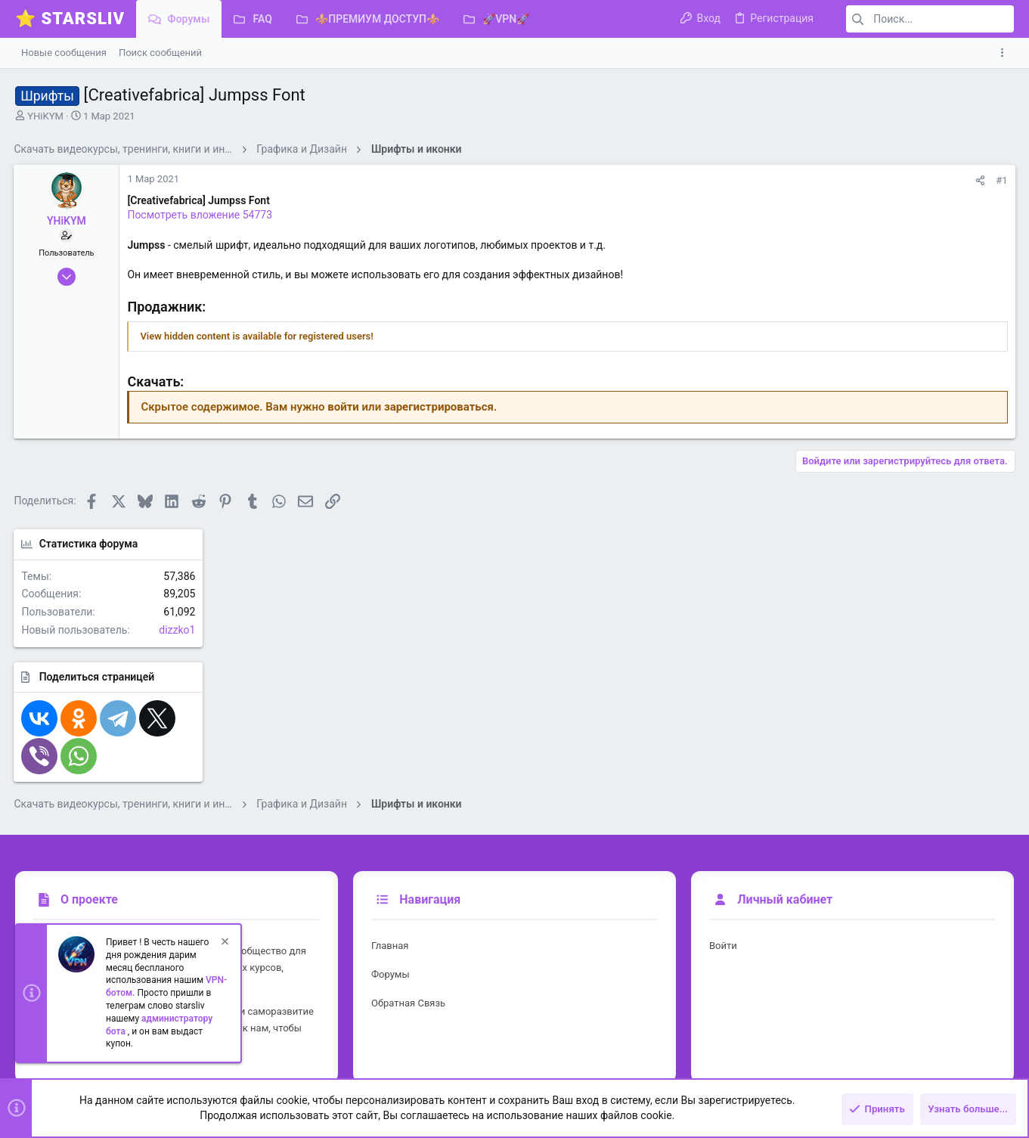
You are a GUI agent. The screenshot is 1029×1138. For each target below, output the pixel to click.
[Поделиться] (775, 180)
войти (345, 407)
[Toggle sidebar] (1005, 53)
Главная (389, 903)
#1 (796, 180)
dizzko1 (988, 265)
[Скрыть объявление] (224, 948)
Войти (723, 903)
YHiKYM (45, 116)
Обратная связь (408, 960)
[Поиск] (919, 19)
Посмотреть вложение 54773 (201, 215)
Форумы (390, 932)
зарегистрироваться (440, 407)
